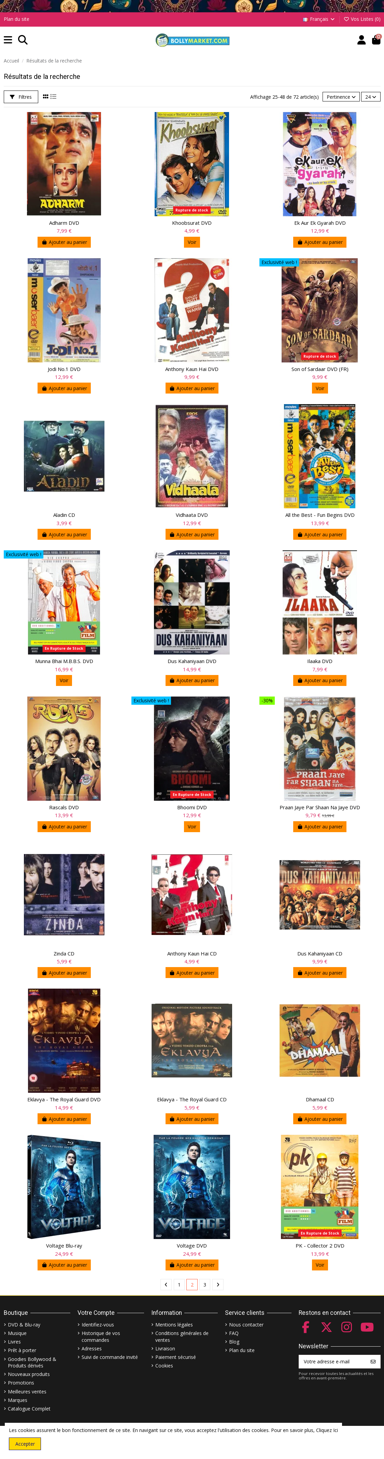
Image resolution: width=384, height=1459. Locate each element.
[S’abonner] (373, 1361)
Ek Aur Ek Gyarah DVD (320, 222)
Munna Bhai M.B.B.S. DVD (64, 661)
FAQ (234, 1333)
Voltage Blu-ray (64, 1245)
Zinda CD (64, 953)
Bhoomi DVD (192, 807)
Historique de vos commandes (101, 1336)
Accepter (25, 1444)
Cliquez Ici (327, 1430)
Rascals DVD (64, 807)
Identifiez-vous (98, 1324)
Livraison (165, 1348)
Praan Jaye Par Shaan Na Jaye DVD (320, 807)
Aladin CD (64, 514)
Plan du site (16, 19)
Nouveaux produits (29, 1374)
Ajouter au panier (64, 242)
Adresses (92, 1348)
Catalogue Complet (29, 1408)
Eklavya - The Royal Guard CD (192, 1099)
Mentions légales (174, 1324)
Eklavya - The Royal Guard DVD (64, 1099)
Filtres (21, 97)
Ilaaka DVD (319, 661)
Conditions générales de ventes (182, 1336)
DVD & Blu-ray (24, 1324)
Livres (14, 1341)
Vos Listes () (362, 19)
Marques (17, 1400)
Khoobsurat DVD (192, 222)
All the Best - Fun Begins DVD (320, 514)
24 (370, 97)
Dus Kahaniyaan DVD (192, 661)
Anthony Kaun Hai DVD (191, 369)
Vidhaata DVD (192, 514)
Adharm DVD (64, 222)
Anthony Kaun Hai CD (192, 953)
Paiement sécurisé (175, 1357)
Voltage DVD (192, 1245)
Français (319, 19)
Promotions (21, 1382)
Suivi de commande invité (110, 1357)
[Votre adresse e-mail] (332, 1361)
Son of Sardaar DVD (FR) (320, 369)
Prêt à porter (22, 1350)
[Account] (361, 40)
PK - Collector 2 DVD (320, 1245)
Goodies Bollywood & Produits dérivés (32, 1362)
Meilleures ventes (27, 1391)
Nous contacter (246, 1324)
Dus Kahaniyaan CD (319, 953)
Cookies (164, 1365)
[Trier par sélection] (341, 97)
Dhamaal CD (320, 1099)
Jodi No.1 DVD (64, 369)
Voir (192, 242)
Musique (17, 1333)
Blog (234, 1341)
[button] (8, 40)
